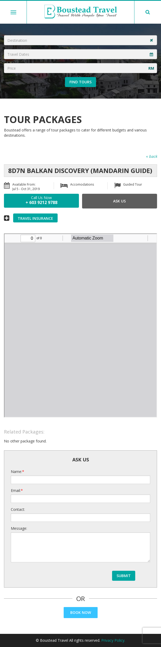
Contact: (18, 509)
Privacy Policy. (113, 640)
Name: (16, 471)
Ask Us (119, 200)
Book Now (80, 612)
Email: (16, 490)
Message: (19, 528)
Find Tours (80, 81)
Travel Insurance (35, 218)
